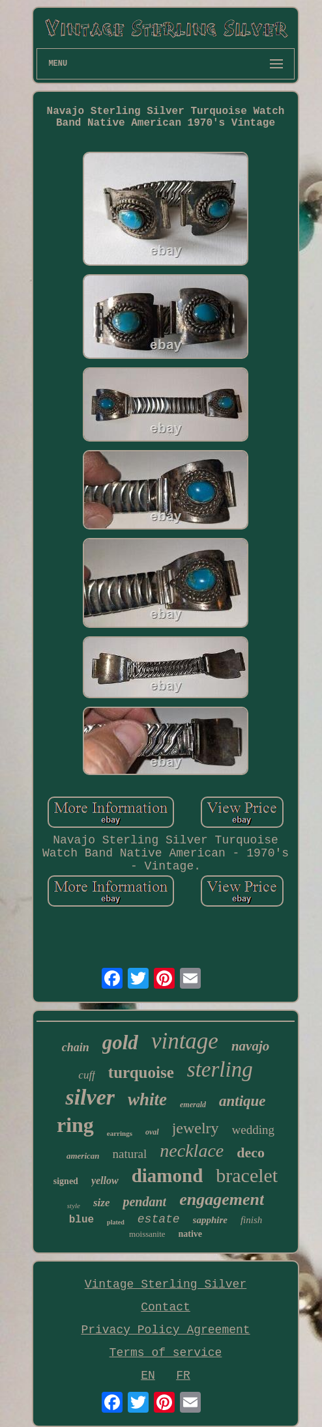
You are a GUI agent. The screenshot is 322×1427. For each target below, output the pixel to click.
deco (251, 1152)
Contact (165, 1307)
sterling (220, 1069)
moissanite (147, 1234)
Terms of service (166, 1352)
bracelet (247, 1175)
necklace (192, 1150)
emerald (193, 1104)
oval (152, 1132)
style (73, 1205)
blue (81, 1220)
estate (159, 1219)
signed (65, 1181)
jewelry (195, 1128)
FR (183, 1375)
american (83, 1156)
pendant (144, 1201)
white (147, 1099)
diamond (167, 1175)
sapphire (210, 1220)
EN (148, 1375)
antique (242, 1101)
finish (251, 1220)
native (191, 1234)
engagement (221, 1199)
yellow (105, 1180)
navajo (250, 1046)
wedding (253, 1130)
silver (90, 1097)
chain (75, 1047)
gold (120, 1042)
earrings (119, 1133)
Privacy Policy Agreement (165, 1329)
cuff (86, 1075)
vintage (184, 1041)
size (101, 1202)
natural (130, 1154)
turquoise (141, 1072)
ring (75, 1125)
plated (115, 1222)
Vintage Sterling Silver (165, 1284)
